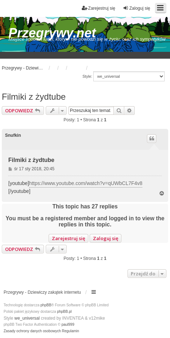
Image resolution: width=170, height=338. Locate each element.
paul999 (68, 324)
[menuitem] (32, 331)
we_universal (27, 318)
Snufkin (13, 135)
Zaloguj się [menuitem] (136, 8)
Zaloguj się (105, 238)
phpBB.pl (64, 312)
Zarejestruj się (68, 238)
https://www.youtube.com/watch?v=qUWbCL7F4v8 (86, 183)
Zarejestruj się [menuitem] (98, 8)
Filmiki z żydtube (34, 97)
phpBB (45, 305)
